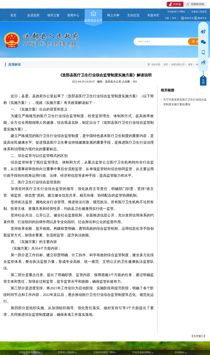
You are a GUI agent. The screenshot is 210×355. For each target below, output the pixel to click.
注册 (167, 18)
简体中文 (189, 18)
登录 (174, 18)
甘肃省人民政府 (199, 11)
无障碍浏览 (195, 4)
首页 (166, 64)
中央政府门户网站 (176, 11)
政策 (190, 64)
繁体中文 (202, 18)
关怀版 (175, 4)
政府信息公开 (178, 64)
